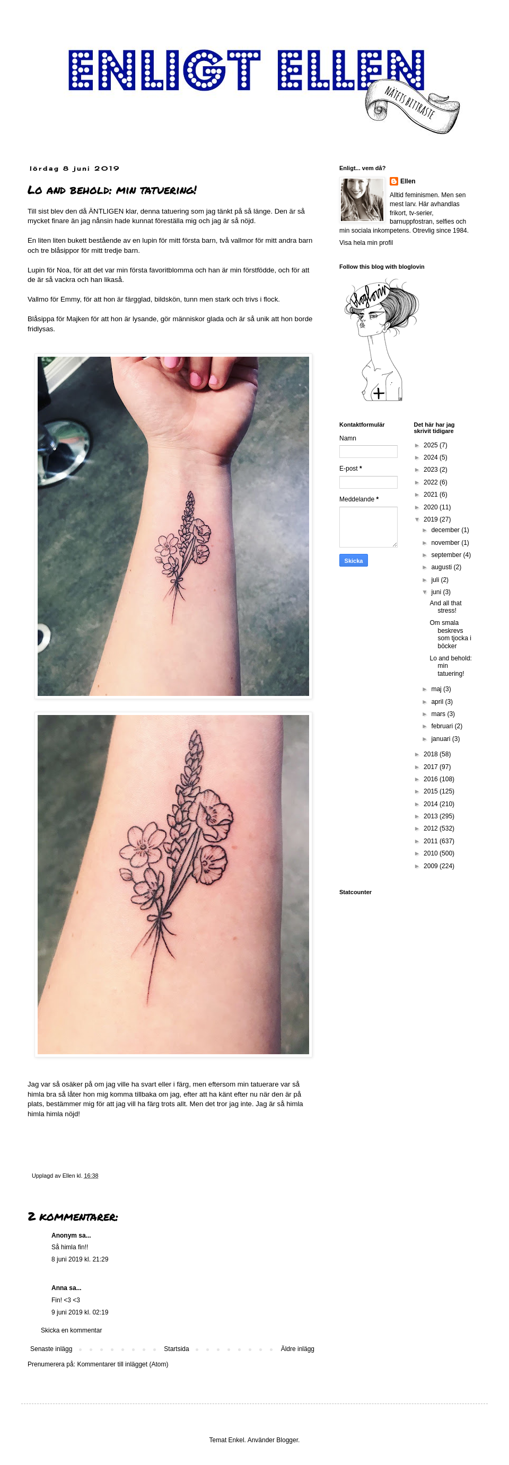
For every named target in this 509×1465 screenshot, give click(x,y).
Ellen (408, 181)
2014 (432, 804)
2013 (432, 816)
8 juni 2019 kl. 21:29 (79, 1259)
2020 (432, 507)
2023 (432, 469)
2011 (432, 841)
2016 (432, 779)
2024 (432, 457)
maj (437, 689)
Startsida (176, 1349)
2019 (432, 519)
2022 (432, 482)
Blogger (287, 1440)
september (447, 555)
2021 (432, 494)
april (438, 701)
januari (441, 739)
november (446, 542)
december (446, 530)
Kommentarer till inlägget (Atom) (122, 1364)
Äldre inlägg (297, 1349)
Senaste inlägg (51, 1349)
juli (436, 580)
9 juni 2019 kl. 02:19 (79, 1312)
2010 (432, 853)
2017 (432, 767)
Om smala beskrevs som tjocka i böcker (450, 634)
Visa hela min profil (366, 242)
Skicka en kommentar (71, 1330)
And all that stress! (445, 606)
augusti (442, 567)
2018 (432, 754)
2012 (432, 828)
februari (442, 726)
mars (439, 714)
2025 (432, 445)
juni (437, 592)
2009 (432, 866)
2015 (432, 791)
